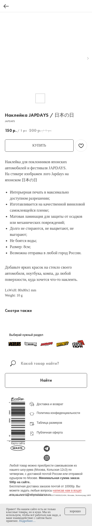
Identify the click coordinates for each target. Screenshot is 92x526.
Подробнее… (27, 521)
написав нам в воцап (67, 490)
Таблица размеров (49, 422)
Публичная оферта (50, 432)
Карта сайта (18, 443)
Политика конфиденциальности (58, 413)
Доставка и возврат (50, 404)
